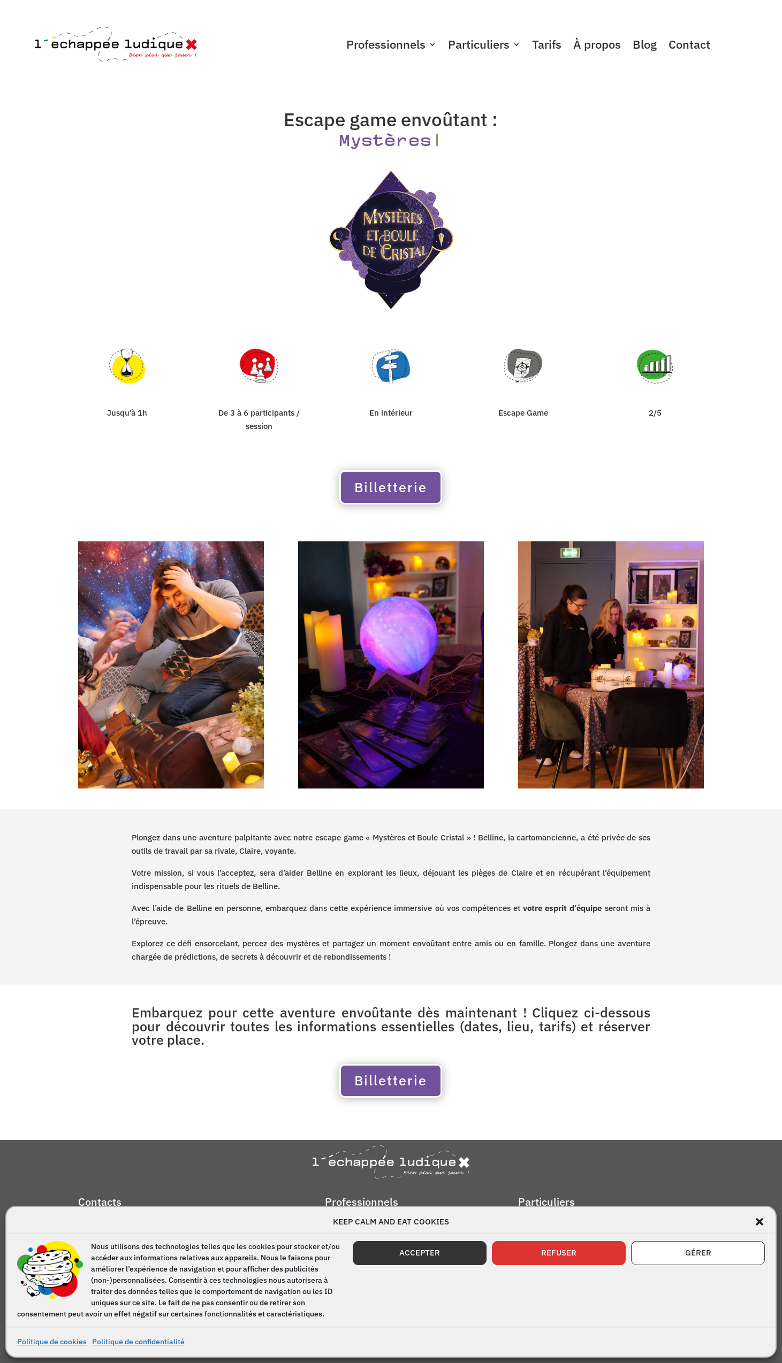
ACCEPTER (419, 1252)
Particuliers (479, 46)
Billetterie (390, 487)
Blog (645, 46)
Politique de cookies (52, 1341)
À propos (597, 46)
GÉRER (698, 1252)
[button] (759, 1221)
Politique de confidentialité (138, 1341)
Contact (689, 46)
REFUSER (558, 1252)
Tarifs (546, 46)
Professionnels (386, 46)
